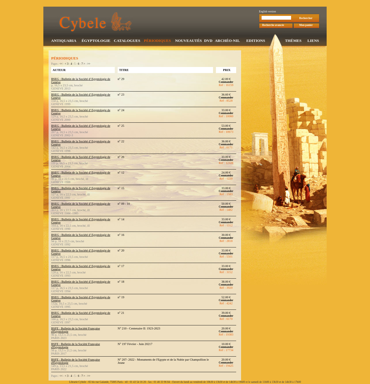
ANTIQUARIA (63, 41)
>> (88, 64)
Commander (226, 82)
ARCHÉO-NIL (227, 41)
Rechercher (305, 18)
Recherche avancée (273, 25)
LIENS (313, 41)
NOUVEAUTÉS (188, 41)
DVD (208, 41)
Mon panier (306, 25)
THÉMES (293, 41)
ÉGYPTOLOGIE (96, 41)
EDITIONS (255, 41)
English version (267, 12)
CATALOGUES (127, 41)
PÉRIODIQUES (157, 41)
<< (61, 64)
